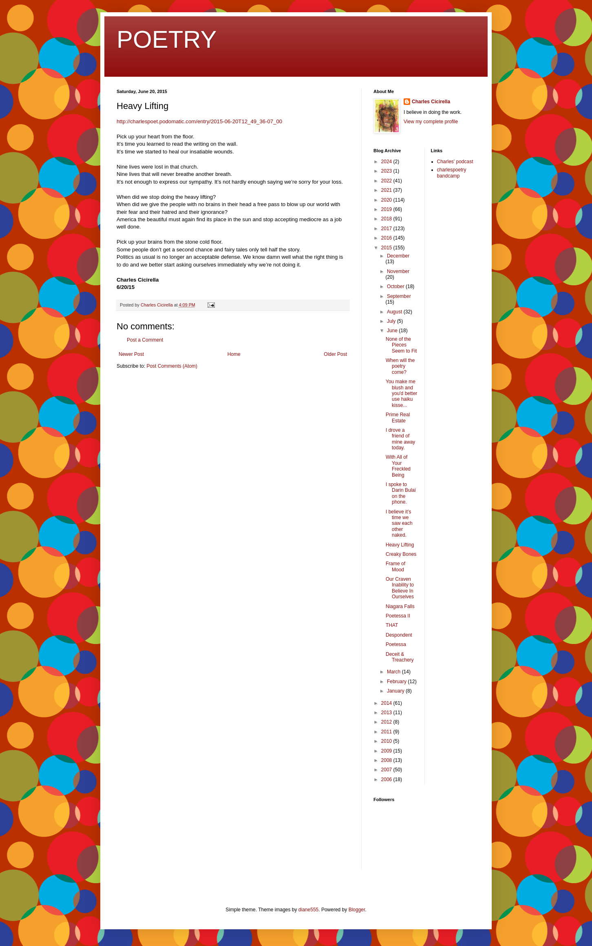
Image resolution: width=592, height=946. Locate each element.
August (395, 312)
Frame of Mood (395, 566)
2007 (387, 770)
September (399, 296)
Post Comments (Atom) (171, 366)
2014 (387, 703)
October (396, 286)
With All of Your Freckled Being (398, 465)
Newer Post (131, 354)
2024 (387, 161)
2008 (387, 760)
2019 (387, 209)
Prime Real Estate (398, 417)
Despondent (399, 635)
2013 (387, 712)
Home (234, 354)
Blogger (357, 910)
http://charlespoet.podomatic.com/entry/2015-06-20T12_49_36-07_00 (199, 121)
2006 (387, 779)
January (396, 691)
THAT (392, 625)
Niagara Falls (400, 606)
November (398, 271)
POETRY (167, 39)
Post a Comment (145, 340)
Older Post (335, 354)
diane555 (308, 910)
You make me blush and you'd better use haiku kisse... (401, 393)
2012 (387, 722)
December (398, 256)
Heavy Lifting (400, 545)
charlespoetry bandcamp (451, 172)
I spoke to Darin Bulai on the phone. (401, 493)
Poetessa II (398, 616)
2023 (387, 171)
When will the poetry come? (400, 366)
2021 (387, 190)
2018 (387, 219)
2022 (387, 181)
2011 (387, 732)
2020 (387, 200)
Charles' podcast (455, 161)
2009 (387, 751)
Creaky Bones (401, 554)
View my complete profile (431, 121)
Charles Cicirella (431, 101)
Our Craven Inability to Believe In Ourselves (400, 588)
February (397, 681)
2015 (387, 248)
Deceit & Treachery (400, 657)
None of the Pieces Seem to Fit (401, 345)
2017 (387, 228)
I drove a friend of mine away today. (400, 439)
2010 (387, 741)
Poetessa (396, 644)
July (392, 321)
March (394, 672)
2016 (387, 238)
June (393, 330)
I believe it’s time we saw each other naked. (399, 523)
